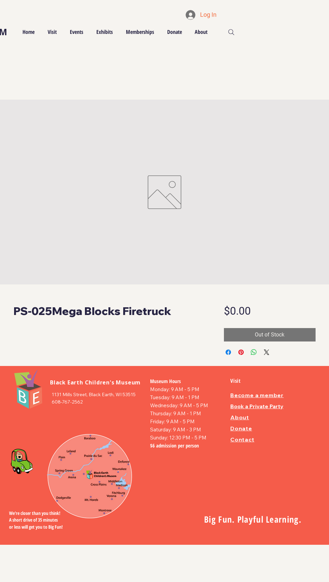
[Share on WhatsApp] (254, 352)
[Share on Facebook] (228, 352)
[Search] (231, 32)
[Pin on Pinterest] (241, 352)
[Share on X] (267, 352)
